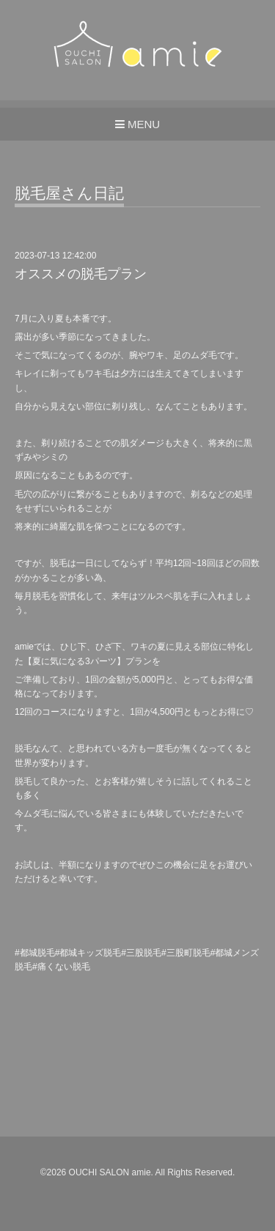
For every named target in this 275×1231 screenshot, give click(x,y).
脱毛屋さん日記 (69, 193)
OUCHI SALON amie (110, 1172)
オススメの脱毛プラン (81, 274)
